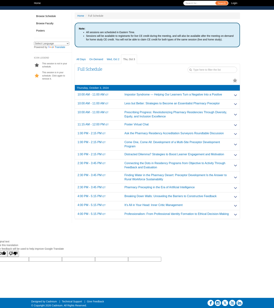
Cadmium (51, 301)
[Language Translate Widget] (51, 43)
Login (234, 3)
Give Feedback (95, 301)
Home (37, 3)
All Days (81, 59)
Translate (56, 47)
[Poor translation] (13, 254)
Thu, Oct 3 (129, 59)
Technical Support (72, 301)
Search (222, 3)
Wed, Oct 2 (113, 59)
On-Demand (96, 59)
